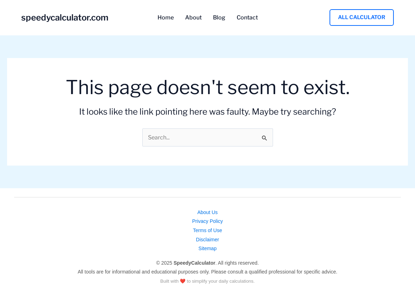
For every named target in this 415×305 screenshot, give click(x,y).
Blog (219, 18)
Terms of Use (207, 230)
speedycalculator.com (64, 17)
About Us (207, 212)
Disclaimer (207, 239)
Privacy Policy (207, 221)
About (193, 18)
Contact (247, 18)
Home (166, 18)
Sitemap (207, 248)
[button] (362, 17)
